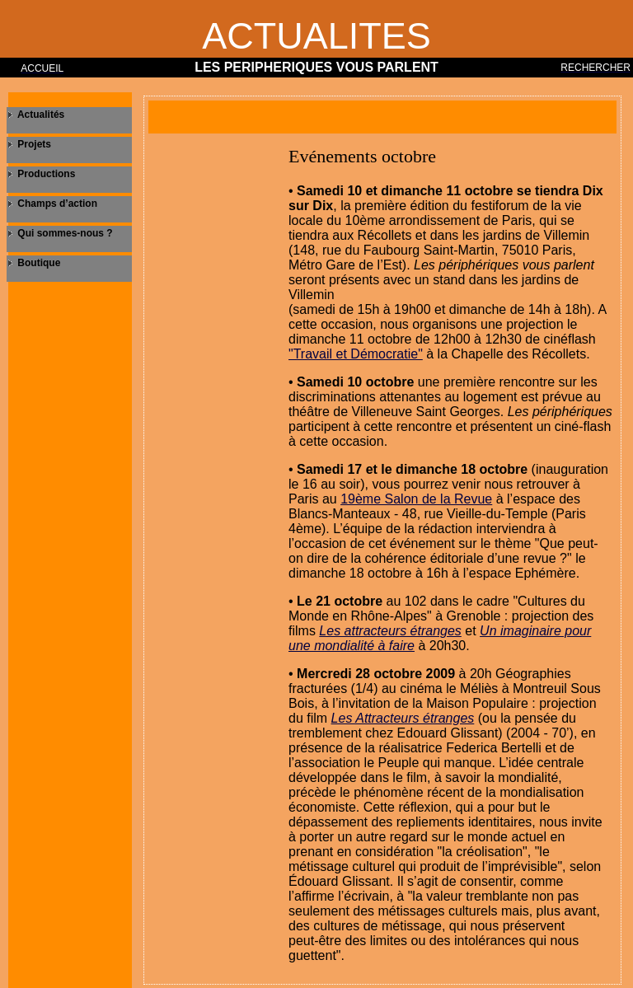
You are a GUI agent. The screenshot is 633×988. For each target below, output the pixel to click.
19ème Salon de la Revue (416, 499)
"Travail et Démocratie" (355, 354)
